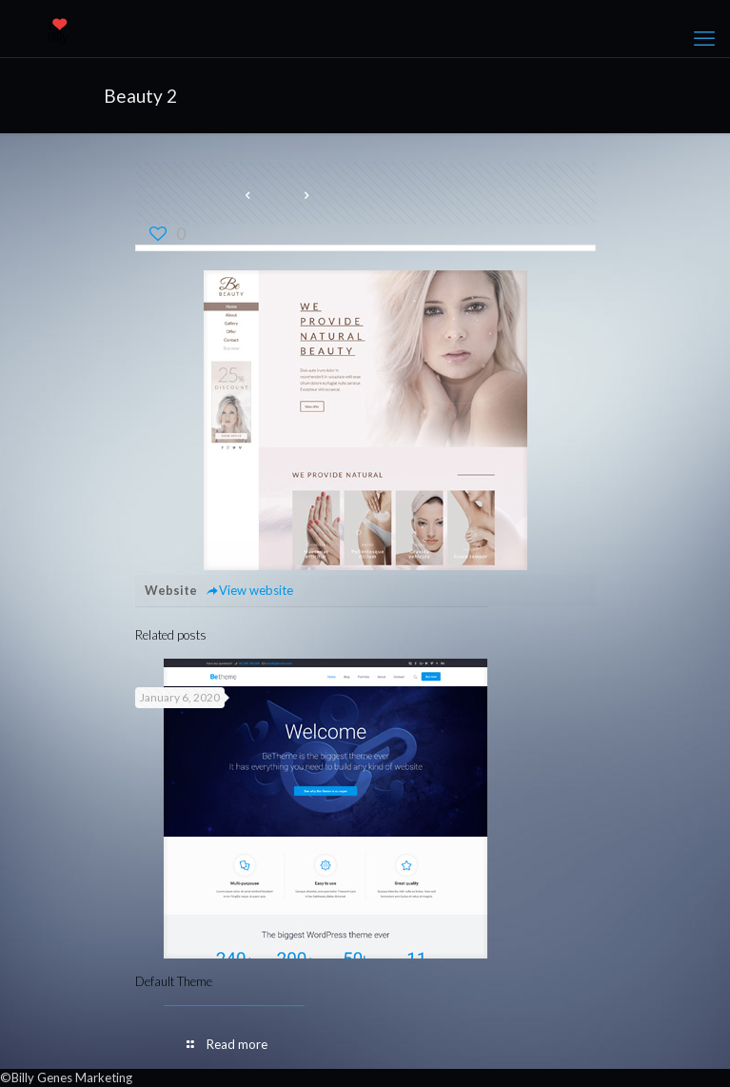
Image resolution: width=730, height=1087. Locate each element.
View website (250, 590)
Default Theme (173, 981)
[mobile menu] (704, 38)
